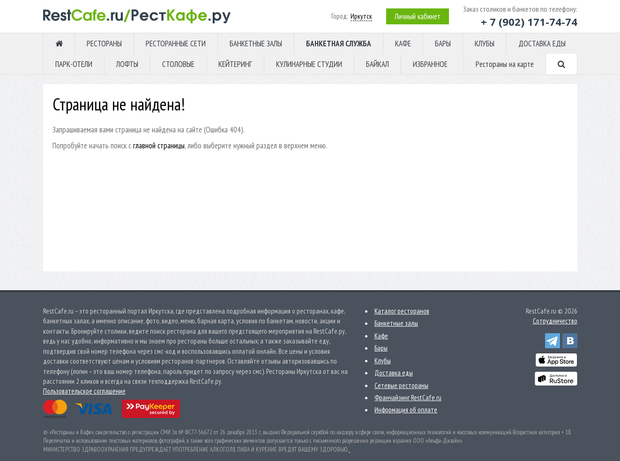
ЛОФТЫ (127, 64)
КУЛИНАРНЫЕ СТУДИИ (309, 64)
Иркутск (361, 16)
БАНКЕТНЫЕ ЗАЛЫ (256, 43)
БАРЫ (443, 43)
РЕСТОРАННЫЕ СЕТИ (176, 43)
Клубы (382, 360)
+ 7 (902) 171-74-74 (529, 22)
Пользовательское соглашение (84, 391)
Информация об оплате (405, 409)
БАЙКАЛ (377, 64)
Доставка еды (393, 372)
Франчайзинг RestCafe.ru (407, 397)
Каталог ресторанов (401, 311)
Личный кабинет (418, 16)
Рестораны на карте (505, 64)
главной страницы (159, 145)
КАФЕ (403, 43)
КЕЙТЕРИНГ (235, 64)
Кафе (381, 335)
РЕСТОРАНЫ (104, 43)
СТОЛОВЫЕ (178, 64)
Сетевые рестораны (401, 385)
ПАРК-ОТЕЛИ (73, 64)
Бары (381, 348)
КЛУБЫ (484, 43)
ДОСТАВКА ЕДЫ (542, 43)
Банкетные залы (396, 323)
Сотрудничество (555, 320)
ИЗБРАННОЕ (430, 64)
